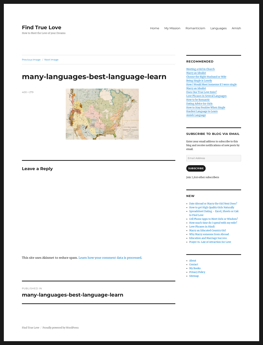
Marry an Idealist (196, 73)
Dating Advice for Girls (199, 103)
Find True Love (41, 27)
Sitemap (194, 276)
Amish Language (196, 115)
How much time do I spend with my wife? (213, 222)
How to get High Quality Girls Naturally (211, 207)
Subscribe (196, 168)
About (192, 260)
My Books (195, 268)
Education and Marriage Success (208, 238)
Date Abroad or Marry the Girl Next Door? (213, 203)
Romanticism (195, 28)
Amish (236, 28)
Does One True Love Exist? (201, 92)
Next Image (51, 59)
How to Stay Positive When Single (205, 107)
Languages (218, 28)
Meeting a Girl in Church (200, 69)
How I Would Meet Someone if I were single (211, 84)
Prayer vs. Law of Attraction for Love (210, 242)
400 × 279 (27, 92)
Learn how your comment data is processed (110, 257)
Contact (193, 264)
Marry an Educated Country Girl (207, 230)
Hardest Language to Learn (202, 111)
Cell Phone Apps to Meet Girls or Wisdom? (213, 219)
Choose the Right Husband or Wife (206, 76)
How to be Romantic (198, 99)
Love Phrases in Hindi (202, 226)
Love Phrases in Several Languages (206, 96)
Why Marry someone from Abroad (209, 234)
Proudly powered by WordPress (61, 327)
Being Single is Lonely (199, 80)
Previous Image (31, 59)
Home (154, 28)
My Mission (172, 28)
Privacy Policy (197, 272)
